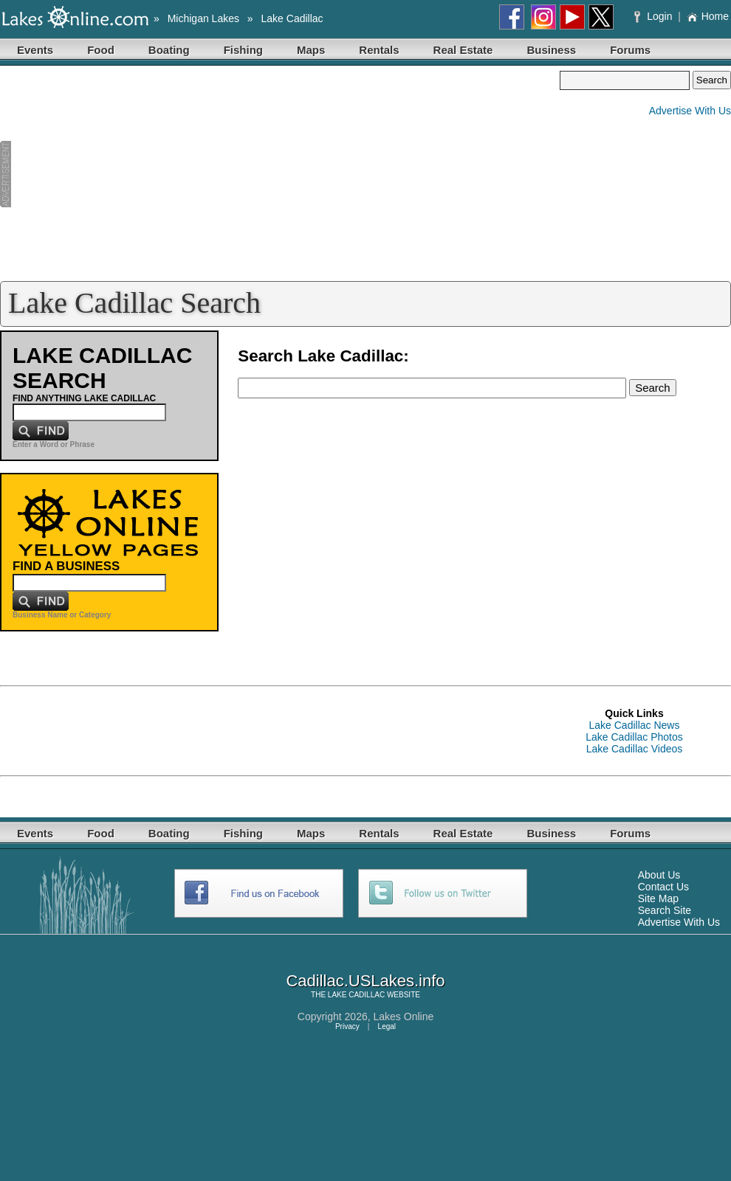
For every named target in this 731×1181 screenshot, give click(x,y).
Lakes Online (404, 1016)
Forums (630, 50)
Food (100, 50)
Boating (169, 50)
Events (35, 50)
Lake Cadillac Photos (634, 737)
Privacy (347, 1026)
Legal (387, 1026)
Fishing (243, 50)
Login (654, 16)
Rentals (379, 50)
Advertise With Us (690, 111)
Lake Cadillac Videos (634, 749)
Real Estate (463, 50)
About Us (659, 875)
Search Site (664, 910)
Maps (311, 50)
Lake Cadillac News (634, 725)
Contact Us (663, 887)
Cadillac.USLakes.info (365, 981)
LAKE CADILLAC (356, 995)
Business (551, 50)
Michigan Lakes (203, 18)
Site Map (658, 898)
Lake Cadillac (292, 18)
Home (708, 16)
